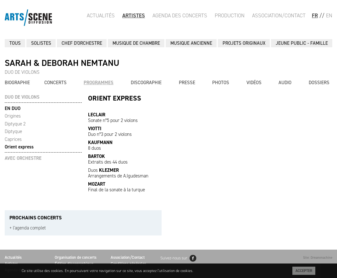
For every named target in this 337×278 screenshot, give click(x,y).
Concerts (55, 82)
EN (329, 15)
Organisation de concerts (76, 257)
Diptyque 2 (15, 124)
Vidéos (254, 82)
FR (315, 15)
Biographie (17, 82)
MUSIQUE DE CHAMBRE (136, 43)
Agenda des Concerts (179, 15)
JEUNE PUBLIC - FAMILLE (302, 43)
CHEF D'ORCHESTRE (82, 43)
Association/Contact (279, 15)
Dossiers (319, 82)
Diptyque (13, 131)
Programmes (98, 82)
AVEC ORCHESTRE (23, 158)
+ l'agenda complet (27, 228)
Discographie (146, 82)
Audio (285, 82)
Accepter (304, 270)
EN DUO (12, 108)
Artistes (133, 15)
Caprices (13, 139)
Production (230, 15)
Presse (187, 82)
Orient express (19, 147)
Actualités (101, 15)
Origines (13, 116)
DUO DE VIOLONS (22, 97)
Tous (15, 43)
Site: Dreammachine (317, 257)
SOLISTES (41, 43)
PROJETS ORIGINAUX (244, 43)
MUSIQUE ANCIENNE (191, 43)
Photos (220, 82)
